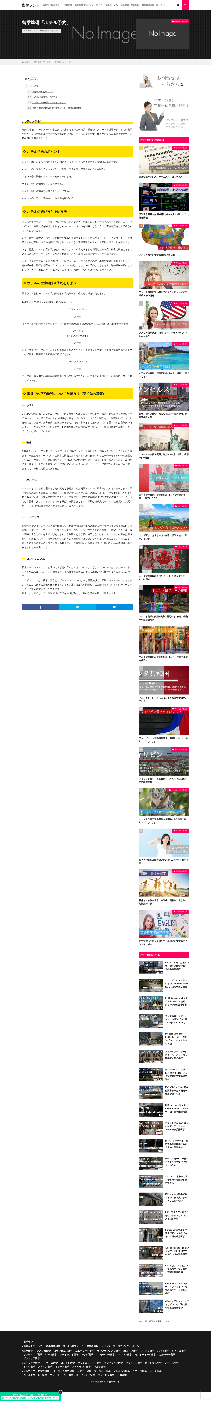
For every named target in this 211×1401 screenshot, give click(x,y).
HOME (27, 62)
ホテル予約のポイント (40, 92)
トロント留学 (125, 1354)
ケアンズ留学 (140, 1371)
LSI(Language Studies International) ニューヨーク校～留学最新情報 (177, 1108)
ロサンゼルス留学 (63, 1350)
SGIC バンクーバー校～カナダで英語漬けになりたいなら (176, 1161)
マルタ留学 (100, 1366)
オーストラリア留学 (63, 1371)
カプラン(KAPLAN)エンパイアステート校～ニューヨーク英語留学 (177, 1126)
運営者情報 (92, 1346)
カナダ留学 (87, 1354)
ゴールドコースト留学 (35, 1375)
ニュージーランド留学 (61, 1375)
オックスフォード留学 (89, 1362)
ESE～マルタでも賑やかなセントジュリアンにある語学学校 (177, 1215)
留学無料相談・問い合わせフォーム (65, 1346)
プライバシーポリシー (130, 1346)
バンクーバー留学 (105, 1354)
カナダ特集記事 (182, 465)
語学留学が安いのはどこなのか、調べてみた (161, 177)
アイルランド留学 (81, 1366)
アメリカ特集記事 (182, 225)
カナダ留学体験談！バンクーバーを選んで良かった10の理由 (163, 578)
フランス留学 (171, 1362)
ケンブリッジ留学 (113, 1362)
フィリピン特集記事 (181, 709)
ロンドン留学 (68, 1362)
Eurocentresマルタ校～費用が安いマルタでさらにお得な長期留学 (177, 1233)
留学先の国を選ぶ (51, 5)
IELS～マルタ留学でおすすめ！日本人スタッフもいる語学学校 (176, 1197)
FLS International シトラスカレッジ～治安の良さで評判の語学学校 (176, 1001)
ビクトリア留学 (31, 1358)
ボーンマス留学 (153, 1362)
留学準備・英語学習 (130, 5)
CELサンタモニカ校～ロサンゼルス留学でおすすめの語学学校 (177, 965)
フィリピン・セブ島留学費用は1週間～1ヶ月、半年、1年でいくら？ (163, 740)
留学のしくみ (111, 5)
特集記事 (68, 5)
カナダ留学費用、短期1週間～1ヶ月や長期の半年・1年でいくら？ (162, 497)
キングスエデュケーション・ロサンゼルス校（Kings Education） (176, 1019)
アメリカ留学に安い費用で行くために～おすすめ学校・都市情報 (163, 294)
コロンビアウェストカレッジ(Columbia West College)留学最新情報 (176, 983)
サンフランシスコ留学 (108, 1350)
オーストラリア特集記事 (179, 790)
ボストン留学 (130, 1350)
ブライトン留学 (134, 1362)
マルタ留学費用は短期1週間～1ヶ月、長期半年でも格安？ (163, 659)
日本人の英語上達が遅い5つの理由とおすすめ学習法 (164, 861)
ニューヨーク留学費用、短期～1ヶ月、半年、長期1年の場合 (164, 456)
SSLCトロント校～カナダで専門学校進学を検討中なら (176, 1179)
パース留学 (155, 1371)
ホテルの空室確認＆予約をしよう (46, 102)
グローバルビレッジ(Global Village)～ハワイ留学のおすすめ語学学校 (176, 1074)
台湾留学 (122, 1375)
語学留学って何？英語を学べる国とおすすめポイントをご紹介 (163, 942)
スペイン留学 (45, 1366)
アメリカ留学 (44, 1350)
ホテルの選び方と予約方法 (42, 97)
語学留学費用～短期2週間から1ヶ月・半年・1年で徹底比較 (164, 216)
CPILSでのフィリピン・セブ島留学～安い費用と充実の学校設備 (176, 1268)
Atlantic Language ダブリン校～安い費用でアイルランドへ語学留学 (177, 1251)
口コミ (99, 5)
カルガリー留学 (167, 1354)
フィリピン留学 (106, 1375)
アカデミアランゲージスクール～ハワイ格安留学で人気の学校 (176, 1054)
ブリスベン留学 (102, 1371)
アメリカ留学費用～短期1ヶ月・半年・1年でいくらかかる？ (163, 334)
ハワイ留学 (163, 1350)
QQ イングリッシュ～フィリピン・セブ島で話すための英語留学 (177, 1304)
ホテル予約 (32, 86)
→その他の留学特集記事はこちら (154, 1321)
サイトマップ (108, 1346)
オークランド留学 (85, 1375)
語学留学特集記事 (182, 148)
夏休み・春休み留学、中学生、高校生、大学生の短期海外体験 (163, 902)
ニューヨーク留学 (84, 1350)
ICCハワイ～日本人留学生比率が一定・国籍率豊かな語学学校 (176, 1090)
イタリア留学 (62, 1366)
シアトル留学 (179, 1350)
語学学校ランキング (84, 5)
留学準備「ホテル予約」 (64, 62)
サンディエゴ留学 (32, 1354)
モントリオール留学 (145, 1354)
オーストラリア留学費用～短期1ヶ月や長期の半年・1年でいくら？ (162, 821)
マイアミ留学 (147, 1350)
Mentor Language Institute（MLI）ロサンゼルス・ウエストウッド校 (176, 1038)
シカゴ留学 (51, 1354)
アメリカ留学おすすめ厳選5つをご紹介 (158, 254)
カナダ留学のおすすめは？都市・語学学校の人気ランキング (163, 537)
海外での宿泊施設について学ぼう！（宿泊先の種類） (54, 108)
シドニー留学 (84, 1371)
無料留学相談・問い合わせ (154, 5)
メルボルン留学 (121, 1371)
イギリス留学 (51, 1362)
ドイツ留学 (29, 1366)
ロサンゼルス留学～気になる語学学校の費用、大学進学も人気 (163, 415)
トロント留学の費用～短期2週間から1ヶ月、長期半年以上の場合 (163, 618)
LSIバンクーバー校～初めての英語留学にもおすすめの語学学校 (176, 1144)
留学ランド (31, 5)
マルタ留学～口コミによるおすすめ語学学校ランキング (163, 699)
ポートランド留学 (69, 1354)
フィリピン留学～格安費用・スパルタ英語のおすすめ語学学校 (163, 780)
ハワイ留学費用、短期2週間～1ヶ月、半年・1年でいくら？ (164, 375)
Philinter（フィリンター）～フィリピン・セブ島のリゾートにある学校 (176, 1288)
